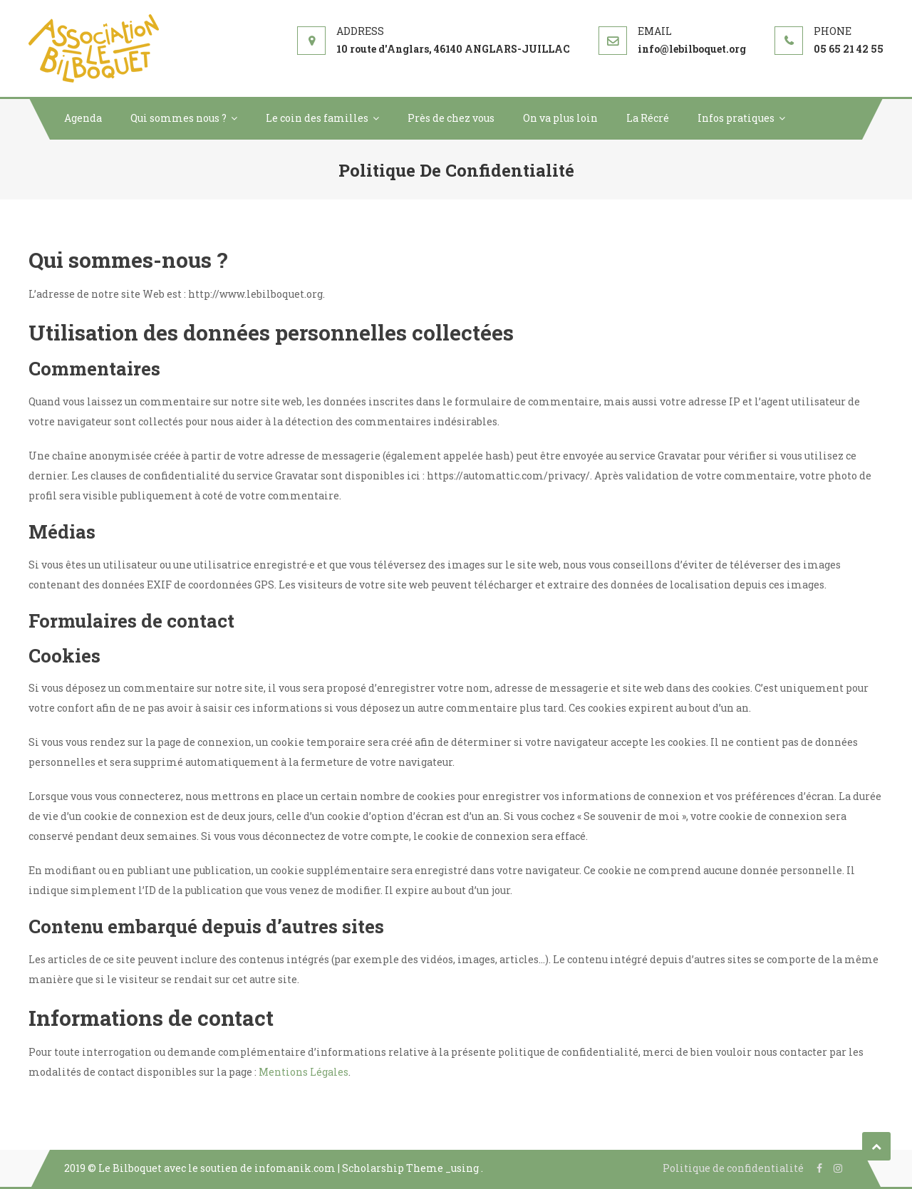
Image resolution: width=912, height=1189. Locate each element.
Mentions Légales (303, 1072)
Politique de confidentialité (733, 1168)
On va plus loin (560, 118)
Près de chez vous (451, 118)
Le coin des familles (317, 118)
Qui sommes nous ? (178, 118)
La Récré (647, 118)
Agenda (83, 118)
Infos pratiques (736, 118)
